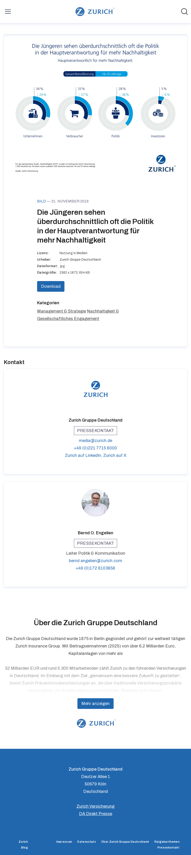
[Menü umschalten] (8, 12)
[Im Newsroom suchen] (184, 11)
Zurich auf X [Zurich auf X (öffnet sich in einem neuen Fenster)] (114, 455)
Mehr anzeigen (95, 703)
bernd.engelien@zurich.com (95, 560)
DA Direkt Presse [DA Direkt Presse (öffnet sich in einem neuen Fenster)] (95, 813)
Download (50, 286)
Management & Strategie (61, 311)
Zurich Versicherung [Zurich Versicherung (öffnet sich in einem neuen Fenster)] (95, 806)
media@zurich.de (95, 440)
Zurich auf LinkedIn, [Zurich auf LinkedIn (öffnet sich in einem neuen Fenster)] (84, 455)
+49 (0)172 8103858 (95, 568)
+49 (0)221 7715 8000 (95, 448)
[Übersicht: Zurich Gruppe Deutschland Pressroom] (94, 11)
